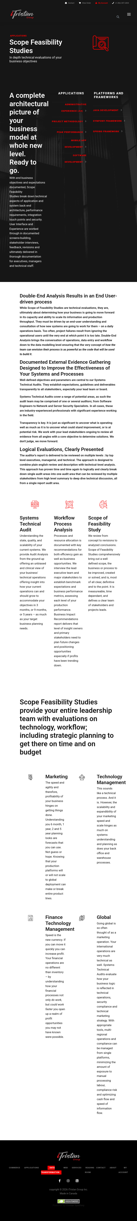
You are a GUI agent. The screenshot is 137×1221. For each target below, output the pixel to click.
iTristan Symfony (75, 1205)
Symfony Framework (107, 120)
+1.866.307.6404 (122, 3)
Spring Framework (106, 131)
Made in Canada (68, 1193)
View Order (86, 3)
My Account (103, 3)
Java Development (106, 110)
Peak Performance (70, 132)
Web (66, 1168)
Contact (71, 3)
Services (76, 1168)
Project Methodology (67, 121)
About (113, 1168)
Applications (18, 36)
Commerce (14, 1168)
